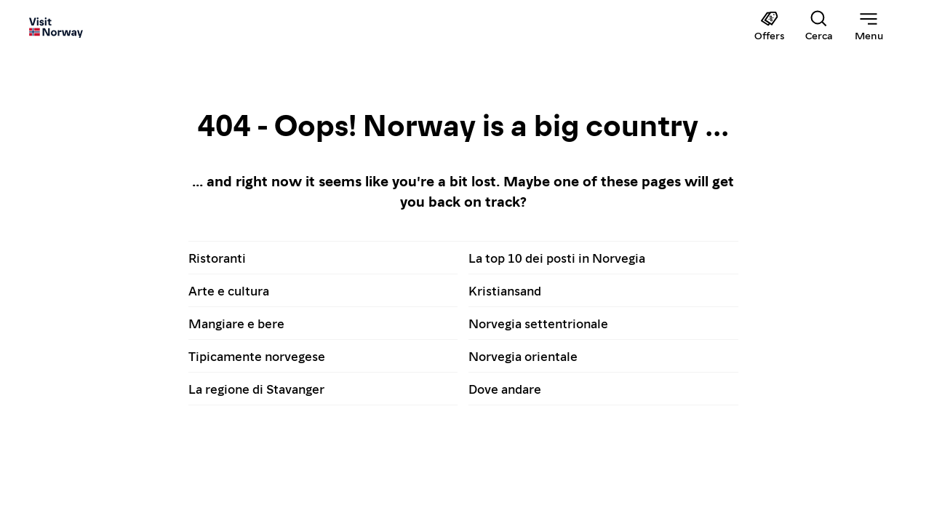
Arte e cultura (228, 290)
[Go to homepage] (56, 27)
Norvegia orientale (523, 355)
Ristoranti (217, 257)
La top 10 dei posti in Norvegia (556, 257)
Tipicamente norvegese (256, 355)
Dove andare (504, 388)
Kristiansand (504, 290)
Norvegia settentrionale (538, 322)
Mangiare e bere (236, 322)
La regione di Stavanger (256, 388)
